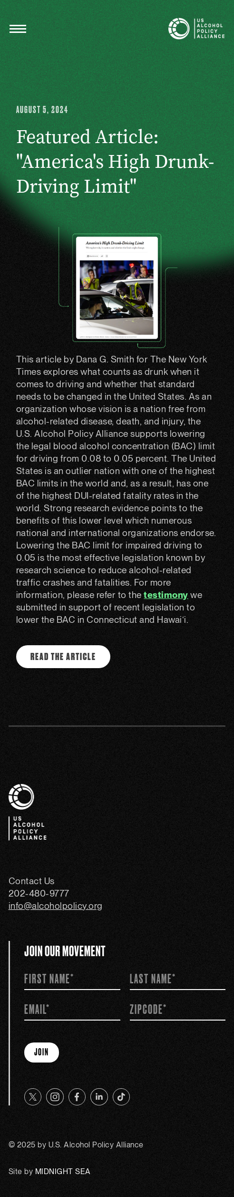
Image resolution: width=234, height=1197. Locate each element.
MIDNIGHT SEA (63, 1171)
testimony (166, 594)
